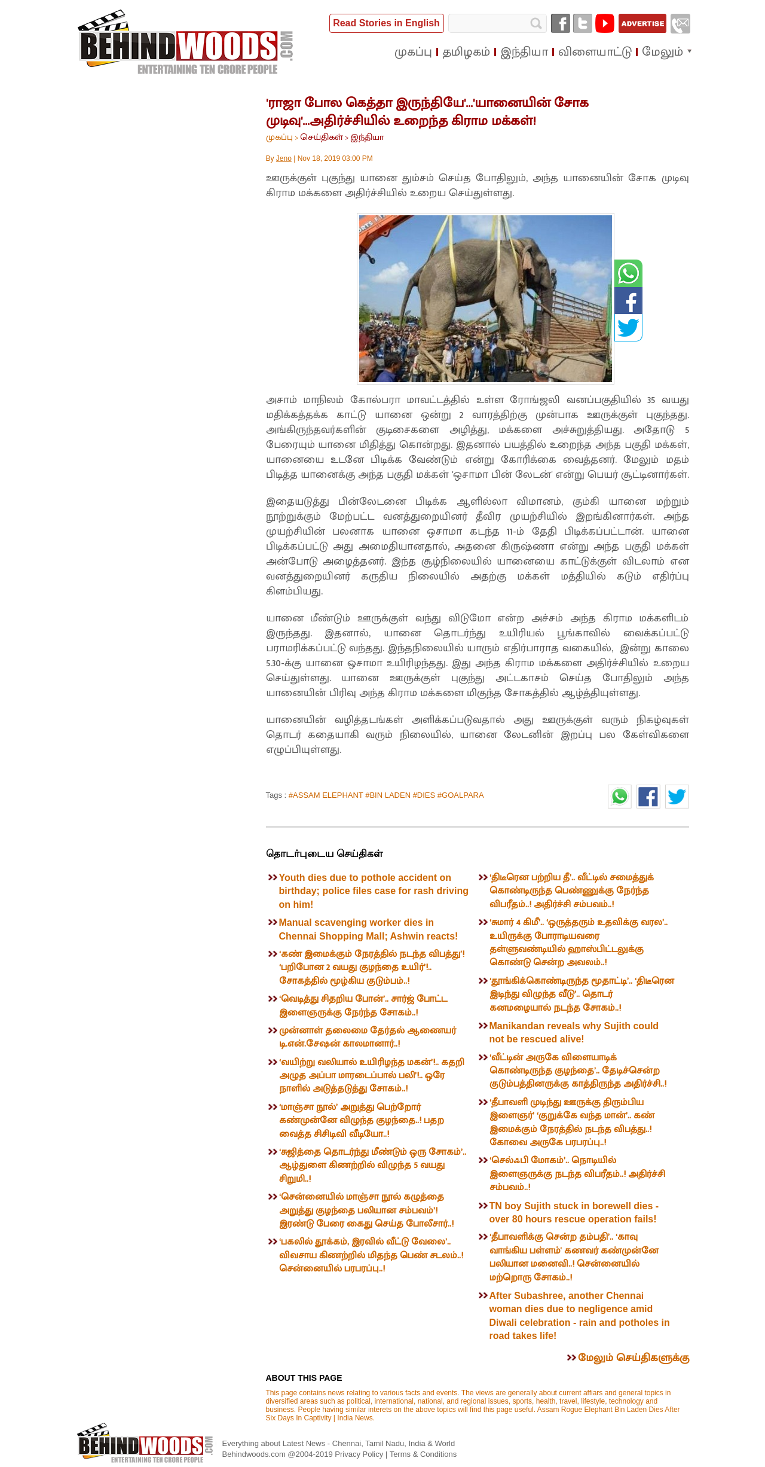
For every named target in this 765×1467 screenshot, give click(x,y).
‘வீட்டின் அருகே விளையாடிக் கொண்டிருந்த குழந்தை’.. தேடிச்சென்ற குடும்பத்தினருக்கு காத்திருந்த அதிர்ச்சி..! (577, 1071)
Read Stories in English (386, 23)
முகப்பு (279, 137)
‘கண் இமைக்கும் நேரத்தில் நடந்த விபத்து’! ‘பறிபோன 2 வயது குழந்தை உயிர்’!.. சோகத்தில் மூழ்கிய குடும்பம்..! (371, 967)
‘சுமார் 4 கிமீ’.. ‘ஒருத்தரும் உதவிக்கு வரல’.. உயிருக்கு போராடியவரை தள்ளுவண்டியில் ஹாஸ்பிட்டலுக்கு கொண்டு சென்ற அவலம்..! (578, 942)
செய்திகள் (321, 137)
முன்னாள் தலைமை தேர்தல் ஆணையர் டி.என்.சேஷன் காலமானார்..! (367, 1037)
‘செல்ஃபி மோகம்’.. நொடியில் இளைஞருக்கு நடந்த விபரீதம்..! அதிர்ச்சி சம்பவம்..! (577, 1173)
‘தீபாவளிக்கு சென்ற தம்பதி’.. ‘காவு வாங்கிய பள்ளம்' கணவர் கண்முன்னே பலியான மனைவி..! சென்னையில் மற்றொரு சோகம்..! (574, 1257)
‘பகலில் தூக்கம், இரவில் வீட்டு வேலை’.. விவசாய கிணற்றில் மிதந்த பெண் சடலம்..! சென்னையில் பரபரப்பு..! (371, 1255)
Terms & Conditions (423, 1454)
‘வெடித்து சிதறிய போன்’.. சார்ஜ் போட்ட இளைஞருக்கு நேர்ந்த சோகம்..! (363, 1005)
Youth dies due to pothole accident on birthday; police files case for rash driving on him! (374, 891)
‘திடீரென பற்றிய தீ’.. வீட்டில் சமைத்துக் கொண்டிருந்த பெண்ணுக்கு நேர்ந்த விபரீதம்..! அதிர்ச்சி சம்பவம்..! (571, 891)
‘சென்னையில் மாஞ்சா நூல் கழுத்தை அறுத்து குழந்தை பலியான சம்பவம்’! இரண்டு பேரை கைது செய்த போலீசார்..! (366, 1210)
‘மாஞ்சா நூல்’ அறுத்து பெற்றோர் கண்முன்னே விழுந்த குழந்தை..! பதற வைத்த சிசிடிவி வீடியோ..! (361, 1120)
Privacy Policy (360, 1454)
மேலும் (662, 52)
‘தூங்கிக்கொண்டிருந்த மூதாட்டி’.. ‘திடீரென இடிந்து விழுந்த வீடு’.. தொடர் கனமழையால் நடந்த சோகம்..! (581, 994)
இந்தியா (367, 137)
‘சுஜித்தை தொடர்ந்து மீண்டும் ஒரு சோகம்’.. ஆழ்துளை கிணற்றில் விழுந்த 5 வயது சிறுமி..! (372, 1165)
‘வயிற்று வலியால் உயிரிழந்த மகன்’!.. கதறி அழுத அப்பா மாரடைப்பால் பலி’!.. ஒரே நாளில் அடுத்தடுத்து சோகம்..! (371, 1075)
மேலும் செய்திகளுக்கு (633, 1358)
